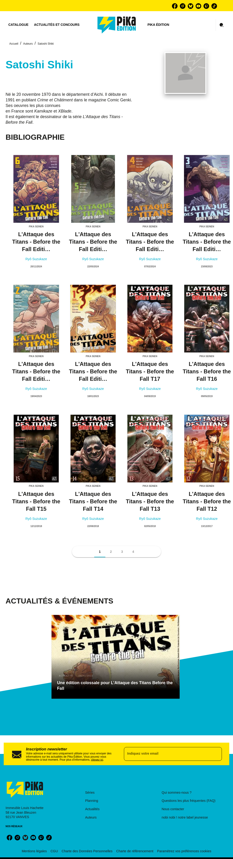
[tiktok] (214, 6)
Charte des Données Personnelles (87, 851)
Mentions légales (34, 851)
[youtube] (198, 6)
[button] (99, 551)
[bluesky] (190, 6)
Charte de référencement (134, 851)
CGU (54, 851)
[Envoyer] (216, 754)
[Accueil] (116, 25)
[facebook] (175, 6)
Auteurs (28, 43)
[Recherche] (221, 25)
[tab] (18, 24)
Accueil (13, 43)
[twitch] (206, 6)
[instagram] (183, 6)
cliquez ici (97, 759)
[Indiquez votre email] (167, 754)
